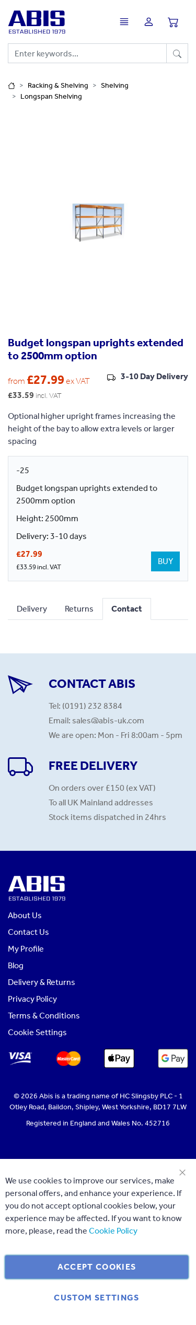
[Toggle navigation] (126, 21)
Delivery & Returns (41, 982)
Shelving (115, 85)
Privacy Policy (32, 999)
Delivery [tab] (32, 609)
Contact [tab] (126, 609)
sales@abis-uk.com (108, 720)
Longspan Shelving (51, 96)
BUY (165, 561)
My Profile (26, 949)
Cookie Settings (37, 1032)
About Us (25, 915)
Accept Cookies (96, 1267)
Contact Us (28, 932)
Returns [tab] (79, 609)
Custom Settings (96, 1298)
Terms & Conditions (44, 1016)
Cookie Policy (113, 1231)
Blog (16, 965)
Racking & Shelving (58, 85)
